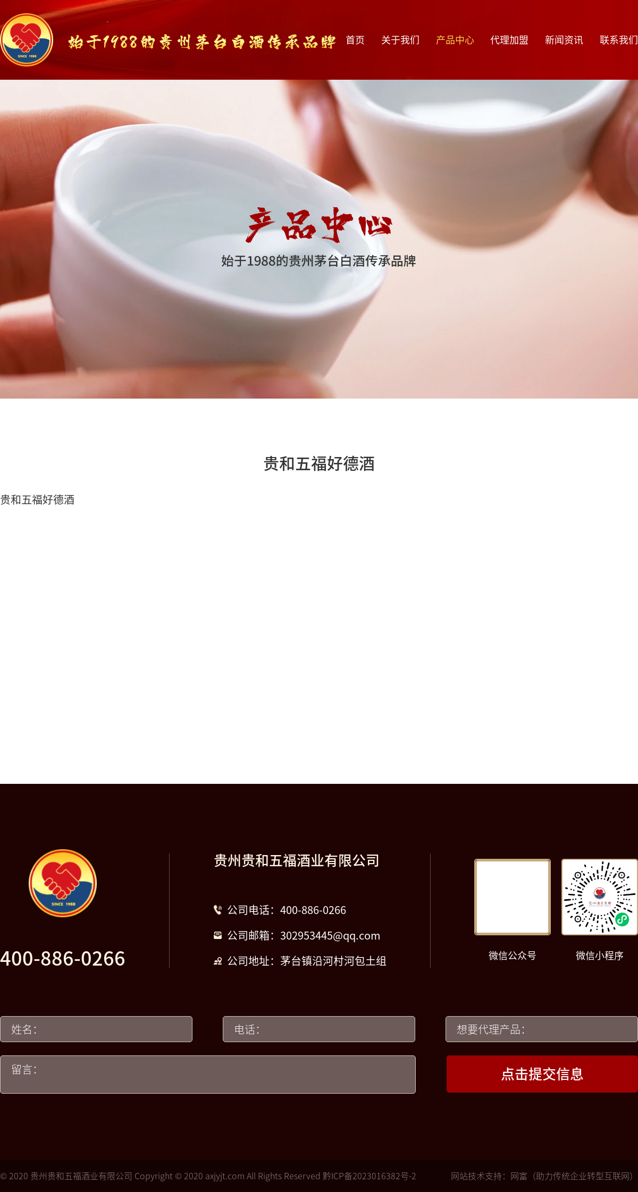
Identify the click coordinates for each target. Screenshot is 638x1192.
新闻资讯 (564, 40)
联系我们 (619, 40)
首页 (355, 40)
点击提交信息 (542, 1074)
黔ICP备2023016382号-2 (369, 1176)
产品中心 (455, 40)
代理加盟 (509, 40)
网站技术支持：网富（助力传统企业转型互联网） (544, 1176)
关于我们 (400, 40)
